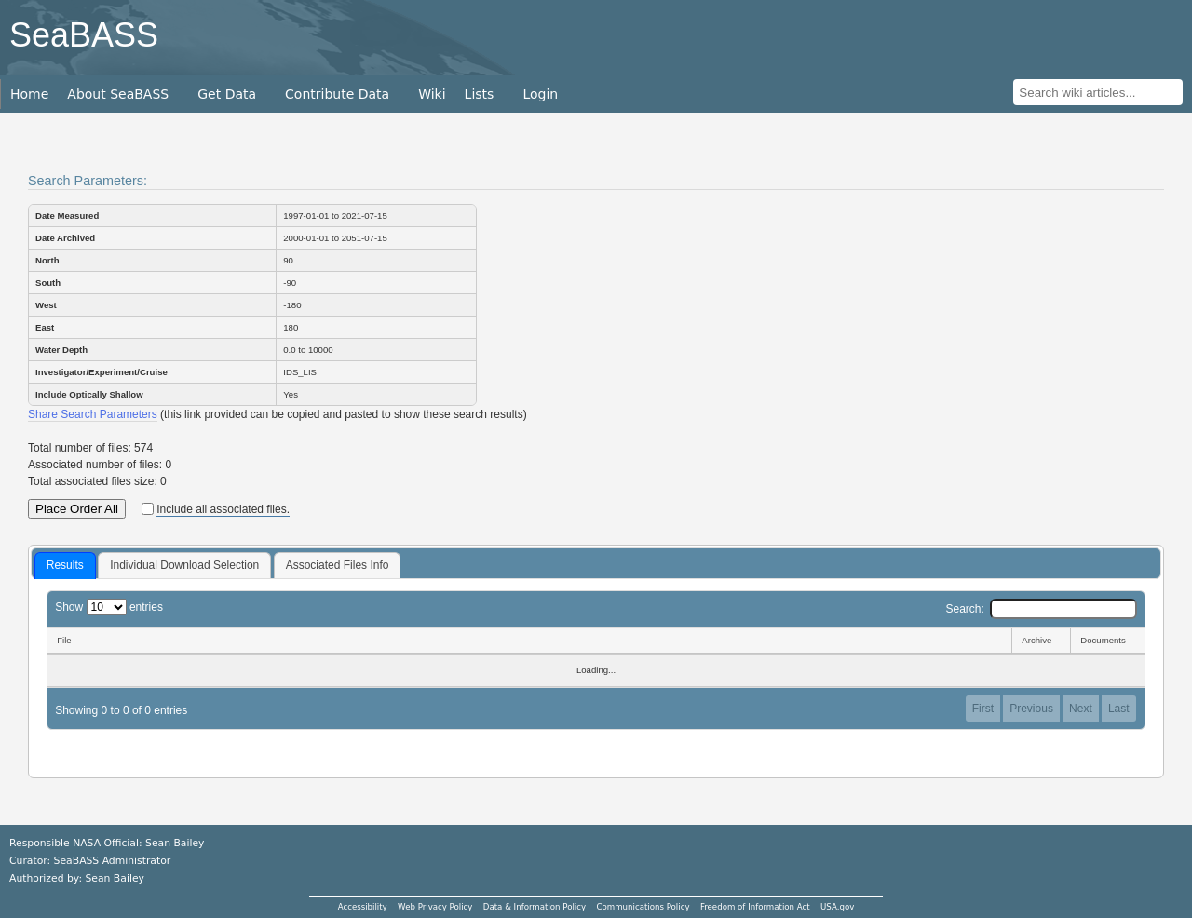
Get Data (226, 94)
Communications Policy (642, 906)
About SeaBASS (118, 94)
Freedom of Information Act (755, 906)
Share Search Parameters (92, 414)
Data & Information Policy (534, 906)
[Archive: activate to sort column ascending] (1040, 641)
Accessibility (362, 906)
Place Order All (76, 509)
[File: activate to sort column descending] (529, 641)
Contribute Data (337, 94)
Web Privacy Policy (435, 906)
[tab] (65, 566)
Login (540, 94)
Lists (479, 94)
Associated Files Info (337, 565)
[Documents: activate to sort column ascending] (1107, 641)
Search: (1040, 608)
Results (65, 565)
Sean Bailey (114, 878)
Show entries (109, 607)
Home (29, 94)
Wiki (431, 94)
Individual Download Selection (184, 565)
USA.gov (837, 906)
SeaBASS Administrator (112, 861)
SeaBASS (83, 35)
